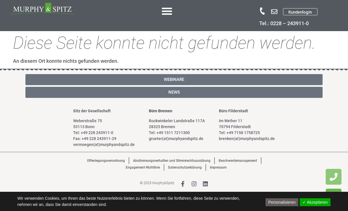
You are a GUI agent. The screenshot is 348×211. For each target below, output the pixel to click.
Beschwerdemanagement (238, 161)
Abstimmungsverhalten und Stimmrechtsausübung (171, 161)
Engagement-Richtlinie (143, 167)
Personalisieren (282, 202)
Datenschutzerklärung (185, 167)
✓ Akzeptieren (315, 202)
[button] (166, 11)
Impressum (218, 167)
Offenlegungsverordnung (106, 161)
